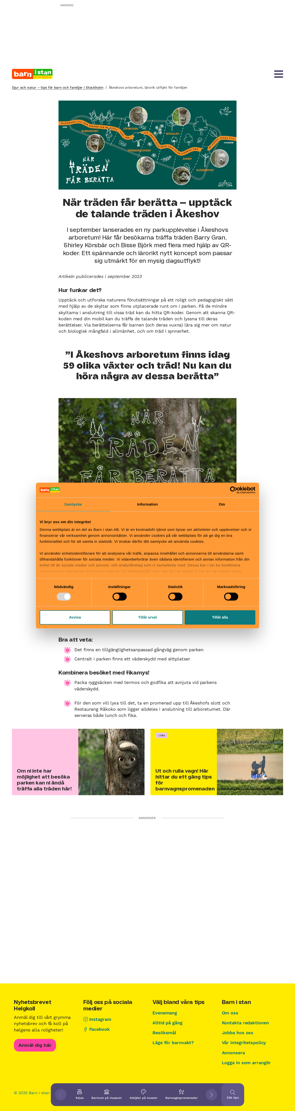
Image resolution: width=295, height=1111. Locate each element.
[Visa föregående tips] (60, 1094)
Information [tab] (147, 504)
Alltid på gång (167, 1022)
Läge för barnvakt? (173, 1042)
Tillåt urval (147, 617)
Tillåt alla (220, 617)
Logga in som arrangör (246, 1062)
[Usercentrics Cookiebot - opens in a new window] (233, 490)
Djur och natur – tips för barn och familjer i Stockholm (57, 87)
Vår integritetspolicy (244, 1042)
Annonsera (233, 1052)
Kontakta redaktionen (245, 1022)
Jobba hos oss (238, 1032)
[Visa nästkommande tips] (211, 1094)
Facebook (99, 1029)
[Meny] (278, 74)
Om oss (230, 1012)
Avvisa (75, 617)
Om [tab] (222, 504)
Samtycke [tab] (73, 504)
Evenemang (164, 1012)
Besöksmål (164, 1032)
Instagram (100, 1019)
